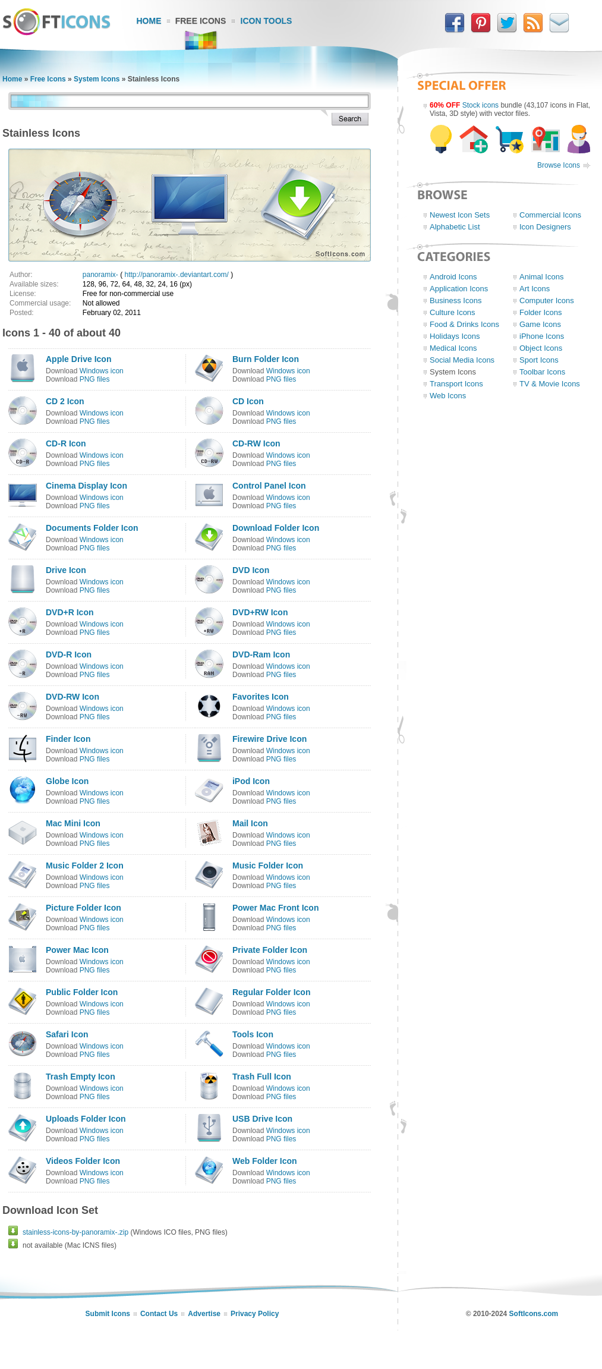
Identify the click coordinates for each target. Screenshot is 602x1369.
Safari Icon (67, 1034)
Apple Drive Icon (78, 359)
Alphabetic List (455, 226)
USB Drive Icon (262, 1118)
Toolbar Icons (542, 371)
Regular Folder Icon (271, 992)
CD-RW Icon (256, 443)
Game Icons (540, 324)
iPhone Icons (541, 336)
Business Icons (455, 300)
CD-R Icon (66, 443)
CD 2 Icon (65, 401)
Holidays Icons (455, 336)
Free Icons (200, 21)
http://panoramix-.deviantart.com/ (177, 274)
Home (149, 21)
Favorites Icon (260, 696)
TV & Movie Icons (549, 383)
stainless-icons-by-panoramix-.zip (75, 1232)
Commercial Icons (550, 214)
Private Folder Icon (269, 950)
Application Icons (459, 288)
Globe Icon (67, 781)
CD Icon (248, 401)
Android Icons (453, 276)
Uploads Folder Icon (86, 1118)
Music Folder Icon (267, 865)
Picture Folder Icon (83, 907)
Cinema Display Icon (86, 485)
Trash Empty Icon (80, 1076)
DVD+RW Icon (260, 612)
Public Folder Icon (82, 992)
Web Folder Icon (264, 1161)
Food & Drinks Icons (464, 324)
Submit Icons (108, 1314)
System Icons (96, 79)
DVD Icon (250, 570)
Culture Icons (452, 312)
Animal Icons (541, 276)
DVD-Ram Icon (261, 654)
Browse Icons (558, 165)
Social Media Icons (462, 359)
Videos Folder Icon (83, 1161)
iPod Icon (251, 781)
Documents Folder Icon (92, 528)
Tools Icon (252, 1034)
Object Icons (540, 348)
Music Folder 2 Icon (85, 865)
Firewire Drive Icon (269, 739)
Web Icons (448, 395)
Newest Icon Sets (460, 214)
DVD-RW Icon (72, 696)
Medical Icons (453, 348)
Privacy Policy (255, 1314)
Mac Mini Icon (73, 823)
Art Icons (534, 288)
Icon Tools (266, 21)
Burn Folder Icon (265, 359)
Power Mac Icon (77, 950)
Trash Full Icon (261, 1076)
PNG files (95, 379)
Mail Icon (250, 823)
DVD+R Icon (70, 612)
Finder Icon (68, 739)
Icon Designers (545, 226)
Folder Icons (540, 312)
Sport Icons (539, 359)
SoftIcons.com (534, 1314)
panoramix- (100, 274)
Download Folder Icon (275, 528)
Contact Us (159, 1314)
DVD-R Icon (69, 654)
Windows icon (102, 371)
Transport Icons (456, 383)
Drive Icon (66, 570)
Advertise (204, 1314)
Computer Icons (546, 300)
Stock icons (480, 105)
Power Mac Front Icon (275, 907)
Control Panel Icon (269, 485)
